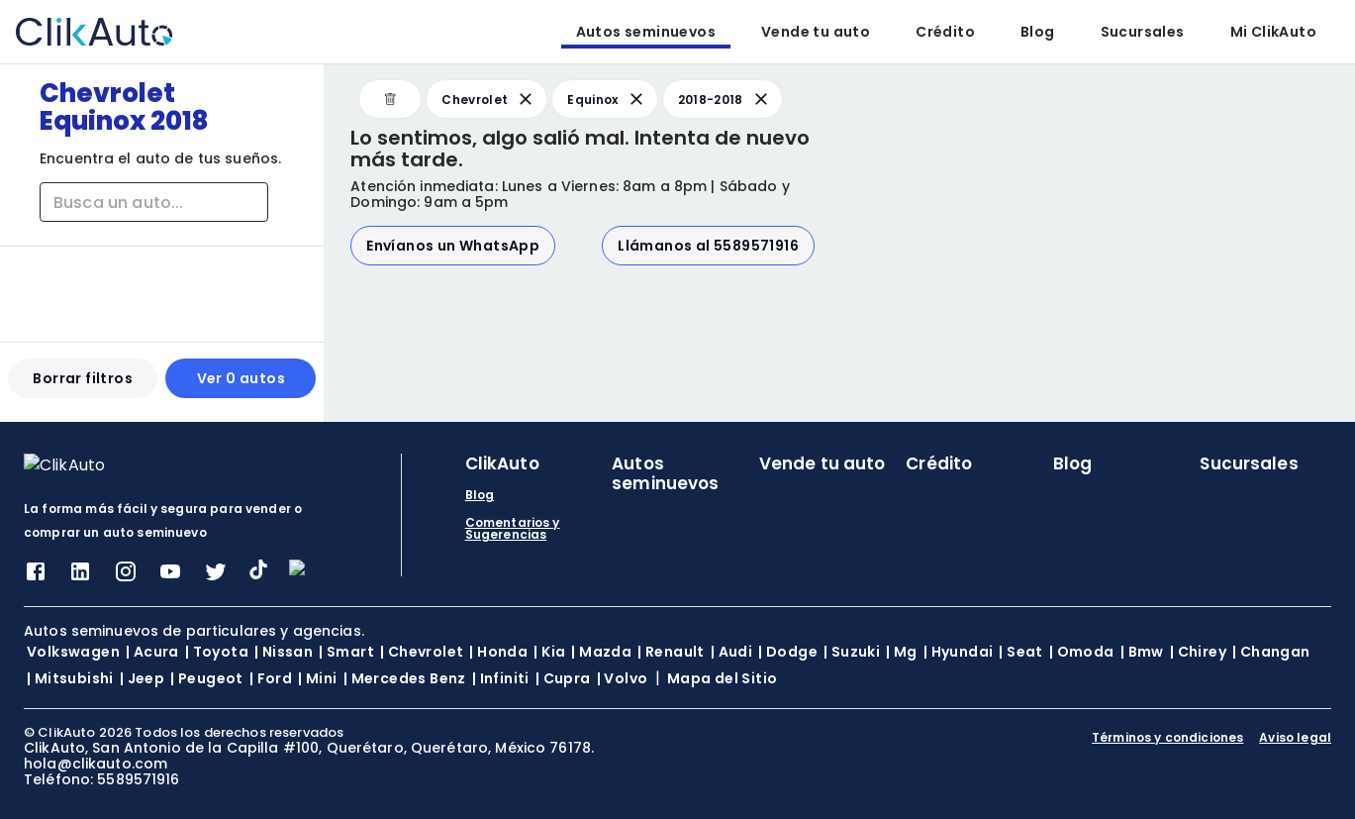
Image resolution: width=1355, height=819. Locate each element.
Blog (1037, 32)
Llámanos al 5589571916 (708, 246)
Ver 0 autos (241, 386)
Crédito (945, 32)
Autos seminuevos (646, 32)
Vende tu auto (815, 32)
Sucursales (1143, 32)
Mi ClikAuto (1273, 32)
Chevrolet (488, 99)
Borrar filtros (83, 386)
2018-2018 (724, 99)
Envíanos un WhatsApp (452, 246)
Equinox (606, 99)
